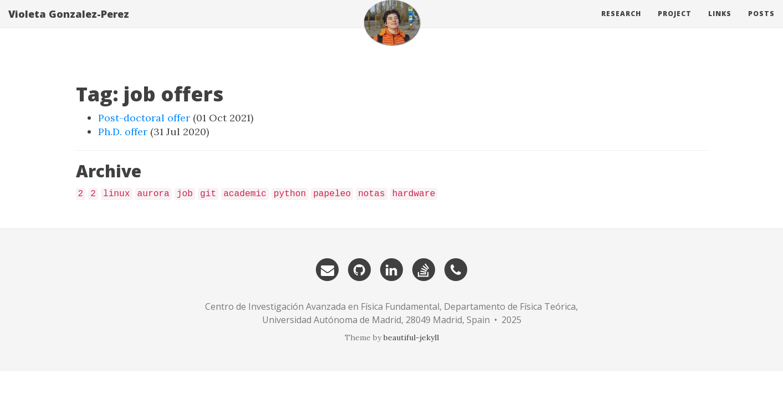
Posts (761, 24)
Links (719, 24)
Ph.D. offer (122, 131)
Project (675, 24)
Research (621, 24)
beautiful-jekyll (411, 337)
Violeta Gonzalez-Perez (68, 25)
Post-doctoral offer (144, 117)
